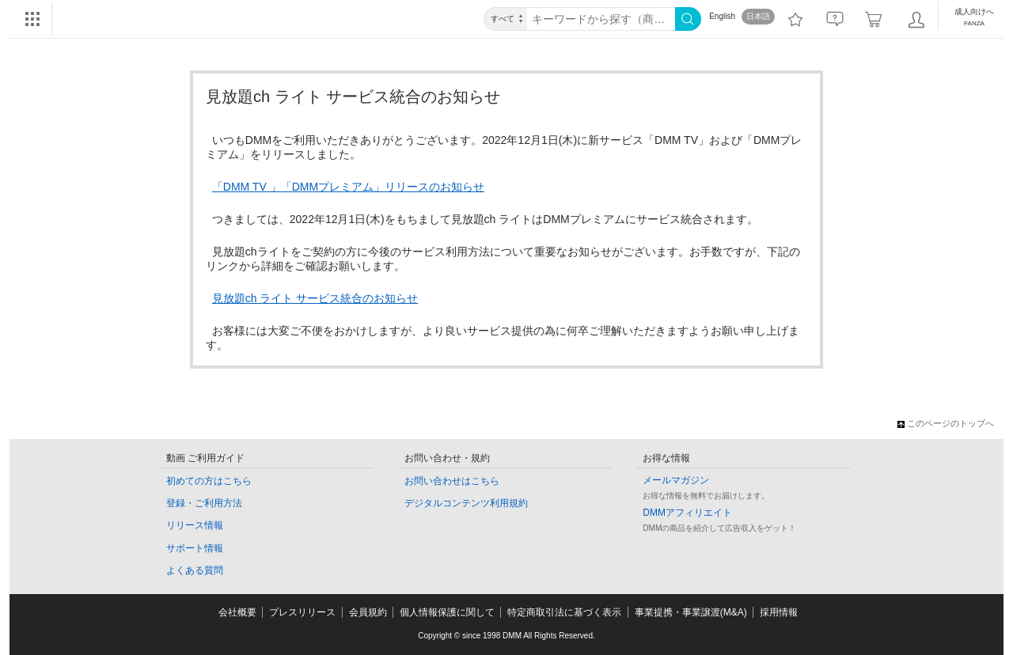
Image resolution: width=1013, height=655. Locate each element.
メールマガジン (676, 480)
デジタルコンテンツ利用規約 (466, 503)
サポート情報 (194, 548)
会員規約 (368, 612)
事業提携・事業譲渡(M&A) (691, 612)
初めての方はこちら (209, 481)
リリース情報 (194, 525)
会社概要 (237, 612)
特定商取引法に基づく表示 (564, 612)
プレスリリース (302, 612)
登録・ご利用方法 (204, 503)
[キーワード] (601, 19)
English (722, 16)
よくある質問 (194, 570)
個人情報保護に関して (447, 612)
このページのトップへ (945, 423)
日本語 (758, 16)
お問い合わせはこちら (451, 481)
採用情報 (779, 612)
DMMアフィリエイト (687, 512)
